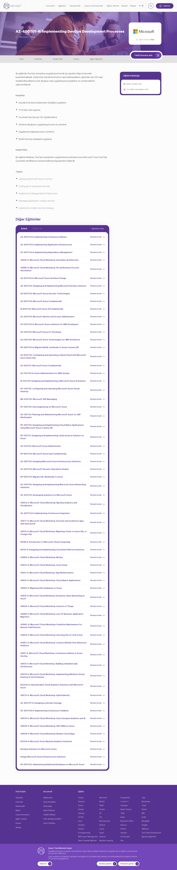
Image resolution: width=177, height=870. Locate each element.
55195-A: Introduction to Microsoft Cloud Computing (45, 542)
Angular (145, 825)
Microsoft (23, 37)
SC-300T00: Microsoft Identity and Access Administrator (47, 317)
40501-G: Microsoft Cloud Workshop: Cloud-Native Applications (50, 580)
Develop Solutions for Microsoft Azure (38, 749)
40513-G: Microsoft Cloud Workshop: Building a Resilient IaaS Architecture (48, 665)
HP (100, 813)
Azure (32, 37)
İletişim (133, 6)
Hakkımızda (47, 798)
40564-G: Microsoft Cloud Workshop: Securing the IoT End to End (51, 635)
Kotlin (144, 817)
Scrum (80, 805)
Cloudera (124, 805)
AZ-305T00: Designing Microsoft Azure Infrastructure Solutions (50, 461)
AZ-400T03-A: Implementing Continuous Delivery (43, 237)
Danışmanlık (75, 6)
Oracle (80, 798)
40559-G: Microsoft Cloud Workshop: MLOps (41, 557)
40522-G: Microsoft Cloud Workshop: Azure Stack (43, 565)
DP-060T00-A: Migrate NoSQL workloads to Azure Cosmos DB (49, 347)
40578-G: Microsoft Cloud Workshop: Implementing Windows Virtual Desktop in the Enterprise (52, 675)
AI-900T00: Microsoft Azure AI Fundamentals (41, 309)
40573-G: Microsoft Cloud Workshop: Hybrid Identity (45, 695)
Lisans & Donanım (22, 815)
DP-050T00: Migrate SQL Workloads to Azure (41, 477)
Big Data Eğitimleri (149, 837)
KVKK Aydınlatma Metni (52, 819)
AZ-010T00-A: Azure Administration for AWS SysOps (45, 373)
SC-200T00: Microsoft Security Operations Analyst (44, 469)
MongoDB (145, 821)
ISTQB (80, 817)
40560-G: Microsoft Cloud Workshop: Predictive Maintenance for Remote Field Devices (51, 626)
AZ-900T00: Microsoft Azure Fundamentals (41, 301)
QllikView (145, 829)
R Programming (84, 833)
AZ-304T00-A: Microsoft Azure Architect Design (43, 278)
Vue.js (101, 829)
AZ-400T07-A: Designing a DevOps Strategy (41, 703)
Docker (102, 809)
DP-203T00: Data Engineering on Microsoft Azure (43, 407)
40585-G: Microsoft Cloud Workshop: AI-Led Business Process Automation (49, 269)
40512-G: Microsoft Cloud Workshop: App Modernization (47, 573)
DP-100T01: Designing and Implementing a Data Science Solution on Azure (52, 437)
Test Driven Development (151, 833)
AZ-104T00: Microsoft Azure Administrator (40, 446)
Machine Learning (106, 841)
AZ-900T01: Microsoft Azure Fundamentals (40, 366)
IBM (143, 813)
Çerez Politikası (49, 823)
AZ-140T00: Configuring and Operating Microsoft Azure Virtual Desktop (49, 390)
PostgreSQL (125, 798)
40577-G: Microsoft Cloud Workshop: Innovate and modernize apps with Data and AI (52, 522)
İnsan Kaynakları (49, 802)
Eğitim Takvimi (113, 6)
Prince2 (81, 829)
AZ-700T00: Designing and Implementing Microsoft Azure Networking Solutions (53, 486)
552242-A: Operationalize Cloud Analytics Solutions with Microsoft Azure (51, 686)
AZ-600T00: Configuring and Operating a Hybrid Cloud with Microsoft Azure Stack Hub (53, 356)
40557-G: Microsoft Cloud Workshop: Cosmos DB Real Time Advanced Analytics (53, 644)
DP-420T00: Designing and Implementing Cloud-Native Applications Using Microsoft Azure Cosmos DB (52, 426)
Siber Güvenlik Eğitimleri (87, 841)
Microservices (104, 821)
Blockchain (146, 801)
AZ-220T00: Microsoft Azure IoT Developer (40, 332)
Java (143, 798)
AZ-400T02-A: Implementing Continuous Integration (45, 513)
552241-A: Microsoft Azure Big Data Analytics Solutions (46, 741)
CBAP (101, 805)
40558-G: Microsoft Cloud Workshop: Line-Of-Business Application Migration (51, 615)
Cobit (144, 805)
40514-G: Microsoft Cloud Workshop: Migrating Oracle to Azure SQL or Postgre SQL (53, 533)
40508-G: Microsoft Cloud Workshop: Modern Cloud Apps (47, 734)
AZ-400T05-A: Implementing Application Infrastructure (46, 245)
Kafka (122, 817)
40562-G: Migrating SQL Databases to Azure (41, 588)
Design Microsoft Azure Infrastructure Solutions (43, 757)
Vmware (81, 825)
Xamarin (123, 833)
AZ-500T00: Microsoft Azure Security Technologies (45, 294)
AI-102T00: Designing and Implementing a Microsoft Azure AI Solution (53, 381)
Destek (124, 6)
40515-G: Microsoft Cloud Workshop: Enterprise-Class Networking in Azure (52, 597)
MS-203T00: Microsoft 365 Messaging (38, 399)
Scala (101, 833)
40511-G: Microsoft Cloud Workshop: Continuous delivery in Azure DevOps (51, 654)
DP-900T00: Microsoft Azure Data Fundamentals (43, 454)
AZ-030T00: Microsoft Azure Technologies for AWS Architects (50, 340)
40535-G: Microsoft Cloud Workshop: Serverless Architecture (49, 260)
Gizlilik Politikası (49, 815)
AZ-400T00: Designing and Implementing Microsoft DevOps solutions (53, 286)
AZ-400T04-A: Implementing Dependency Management (46, 252)
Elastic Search (125, 809)
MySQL (102, 801)
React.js (123, 825)
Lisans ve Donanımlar (93, 6)
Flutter (144, 809)
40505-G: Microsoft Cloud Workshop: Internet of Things (46, 606)
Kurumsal (50, 6)
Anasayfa (19, 798)
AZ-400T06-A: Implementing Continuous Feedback (44, 711)
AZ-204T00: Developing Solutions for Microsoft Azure (46, 495)
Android (102, 837)
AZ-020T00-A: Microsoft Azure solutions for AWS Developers (49, 324)
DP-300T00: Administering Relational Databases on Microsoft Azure (52, 764)
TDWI (122, 813)
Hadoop (81, 813)
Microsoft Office (126, 821)
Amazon (81, 801)
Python (123, 829)
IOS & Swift (125, 837)
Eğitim (18, 810)
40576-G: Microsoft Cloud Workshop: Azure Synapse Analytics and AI (52, 718)
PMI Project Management (88, 837)
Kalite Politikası (49, 810)
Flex (121, 841)
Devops (81, 809)
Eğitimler (62, 6)
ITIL (100, 817)
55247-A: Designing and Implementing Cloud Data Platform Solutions (52, 550)
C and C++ (124, 801)
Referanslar (47, 806)
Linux (80, 821)
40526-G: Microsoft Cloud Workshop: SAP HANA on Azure (47, 726)
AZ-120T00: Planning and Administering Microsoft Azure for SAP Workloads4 (50, 416)
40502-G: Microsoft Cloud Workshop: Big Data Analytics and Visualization (48, 504)
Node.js (102, 825)
